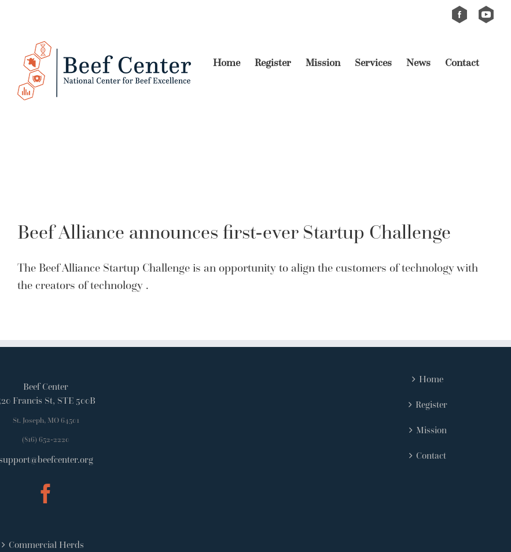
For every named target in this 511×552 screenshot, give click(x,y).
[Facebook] (46, 493)
